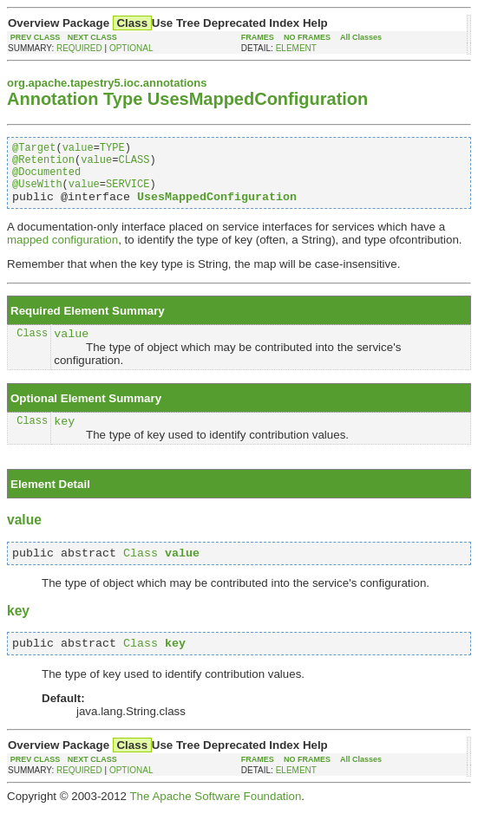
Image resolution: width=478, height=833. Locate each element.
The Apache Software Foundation (215, 819)
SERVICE (127, 193)
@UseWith (37, 193)
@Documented (46, 179)
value (78, 149)
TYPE (112, 149)
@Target (34, 149)
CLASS (133, 164)
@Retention (43, 164)
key (64, 438)
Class (32, 348)
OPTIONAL (131, 48)
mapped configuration (62, 252)
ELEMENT (296, 48)
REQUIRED (79, 48)
